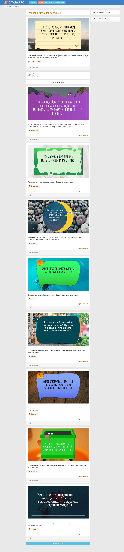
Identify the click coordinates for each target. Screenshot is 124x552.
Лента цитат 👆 (58, 543)
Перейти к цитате (83, 135)
